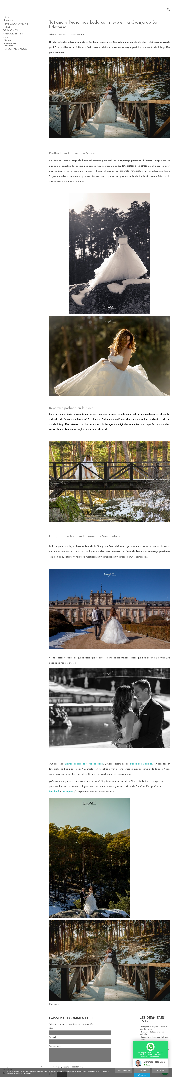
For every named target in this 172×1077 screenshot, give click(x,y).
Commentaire (55, 1046)
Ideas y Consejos (12, 54)
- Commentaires (74, 34)
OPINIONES (10, 30)
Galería (7, 27)
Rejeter (160, 1071)
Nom (51, 1029)
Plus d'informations (123, 1071)
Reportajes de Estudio (15, 50)
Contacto (8, 60)
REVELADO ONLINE (15, 24)
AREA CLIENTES (13, 34)
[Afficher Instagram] (7, 1067)
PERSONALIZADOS (15, 64)
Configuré (142, 1071)
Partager (54, 1004)
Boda (6, 47)
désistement (77, 1067)
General (8, 40)
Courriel (52, 1038)
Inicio (6, 17)
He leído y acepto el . (67, 1067)
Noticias (8, 57)
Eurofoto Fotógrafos (131, 171)
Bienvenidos (10, 44)
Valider (142, 1075)
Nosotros (8, 20)
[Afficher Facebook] (4, 1067)
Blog (5, 37)
